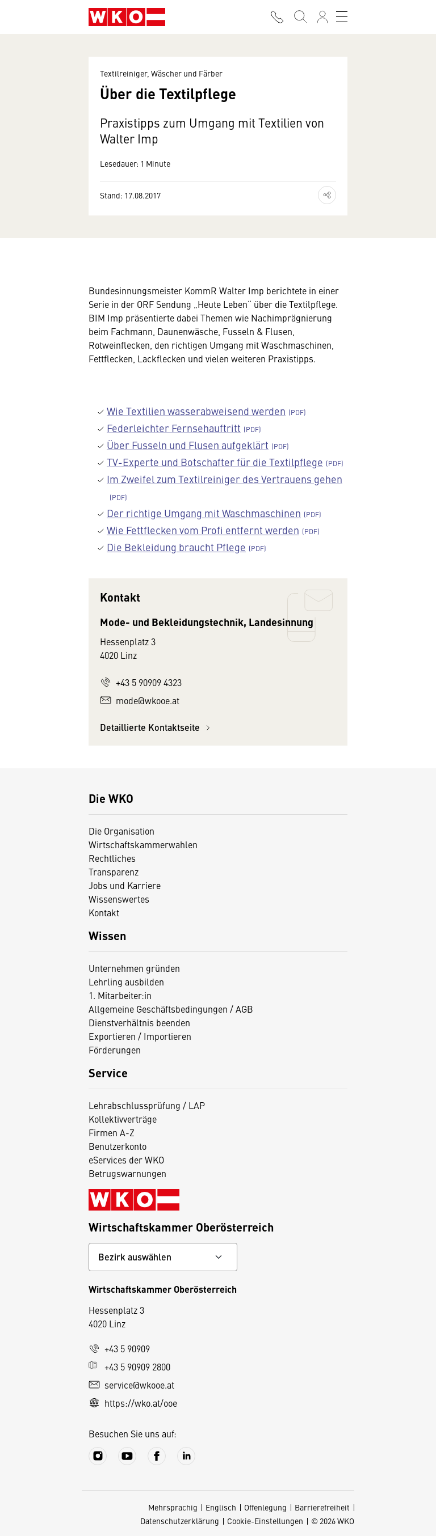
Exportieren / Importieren (140, 1036)
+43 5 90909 (119, 1348)
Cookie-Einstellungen (265, 1521)
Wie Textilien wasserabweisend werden (196, 411)
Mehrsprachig (173, 1507)
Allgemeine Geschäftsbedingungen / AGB (171, 1008)
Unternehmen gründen (134, 968)
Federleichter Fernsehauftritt (174, 428)
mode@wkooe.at (139, 700)
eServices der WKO (126, 1159)
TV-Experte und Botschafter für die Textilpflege (215, 462)
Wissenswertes (119, 898)
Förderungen (115, 1049)
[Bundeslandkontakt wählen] (163, 1257)
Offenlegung (265, 1507)
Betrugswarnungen (127, 1173)
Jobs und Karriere (125, 885)
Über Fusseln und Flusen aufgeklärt (188, 445)
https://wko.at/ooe (133, 1403)
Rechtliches (112, 858)
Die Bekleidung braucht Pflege (176, 547)
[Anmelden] (322, 17)
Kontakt (104, 912)
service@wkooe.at (131, 1384)
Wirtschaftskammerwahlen (143, 844)
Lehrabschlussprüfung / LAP (147, 1105)
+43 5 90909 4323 (141, 682)
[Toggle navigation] (341, 17)
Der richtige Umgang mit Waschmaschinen (204, 513)
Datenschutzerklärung (179, 1521)
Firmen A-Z (112, 1132)
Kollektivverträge (123, 1118)
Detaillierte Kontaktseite (156, 727)
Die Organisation (121, 830)
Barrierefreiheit (322, 1507)
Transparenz (114, 871)
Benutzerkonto (117, 1146)
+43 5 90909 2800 (129, 1366)
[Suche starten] (300, 17)
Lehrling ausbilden (126, 981)
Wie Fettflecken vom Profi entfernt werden (203, 530)
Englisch (221, 1507)
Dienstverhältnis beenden (139, 1022)
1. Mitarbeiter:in (120, 995)
